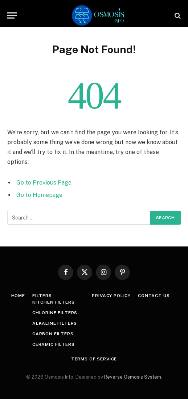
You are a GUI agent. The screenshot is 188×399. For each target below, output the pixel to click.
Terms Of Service (94, 359)
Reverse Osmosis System (132, 377)
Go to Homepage (39, 194)
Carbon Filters (53, 333)
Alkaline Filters (54, 323)
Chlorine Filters (54, 312)
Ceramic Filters (53, 344)
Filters (42, 295)
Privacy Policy (111, 295)
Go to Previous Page (43, 182)
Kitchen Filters (53, 302)
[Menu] (12, 15)
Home (18, 295)
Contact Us (153, 295)
